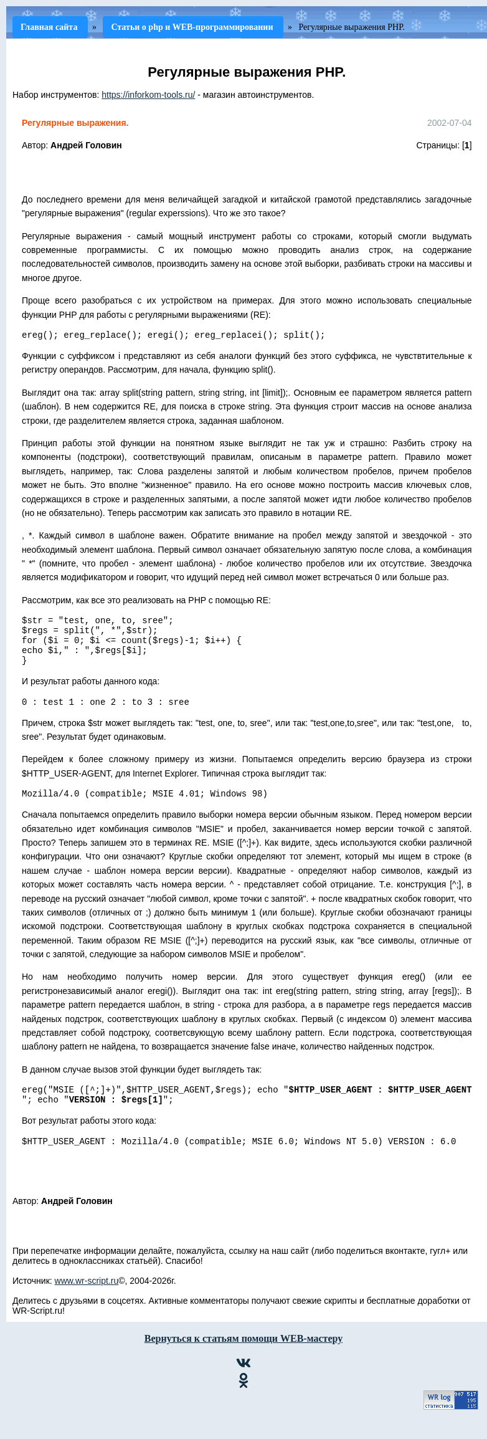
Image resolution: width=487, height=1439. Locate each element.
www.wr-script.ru (87, 1301)
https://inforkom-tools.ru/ (148, 95)
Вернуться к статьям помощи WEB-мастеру (243, 1359)
